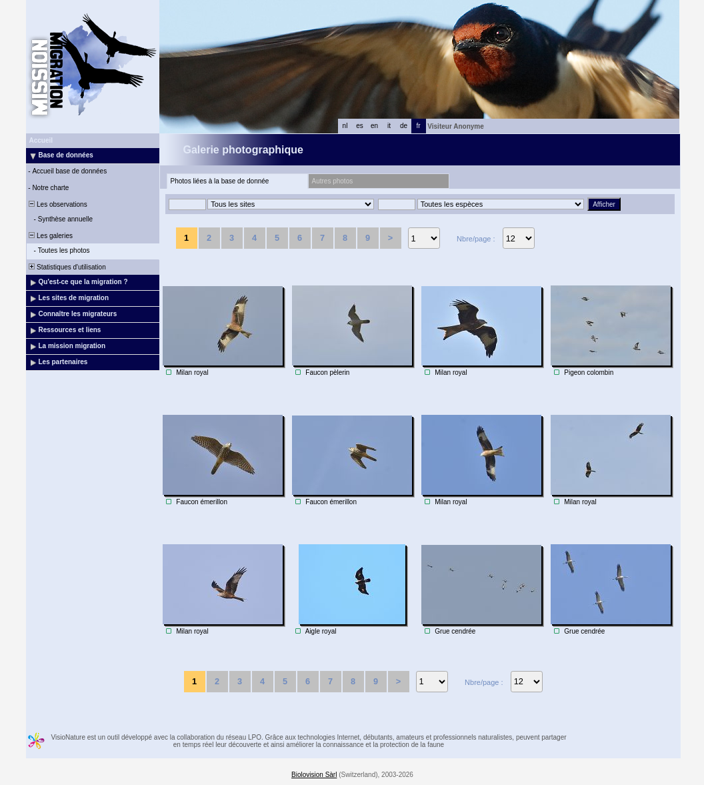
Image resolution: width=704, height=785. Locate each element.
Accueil (41, 140)
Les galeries (50, 235)
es (359, 125)
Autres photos (332, 181)
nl (345, 125)
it (389, 125)
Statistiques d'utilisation (66, 267)
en (374, 125)
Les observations (57, 204)
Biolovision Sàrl (314, 774)
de (403, 125)
